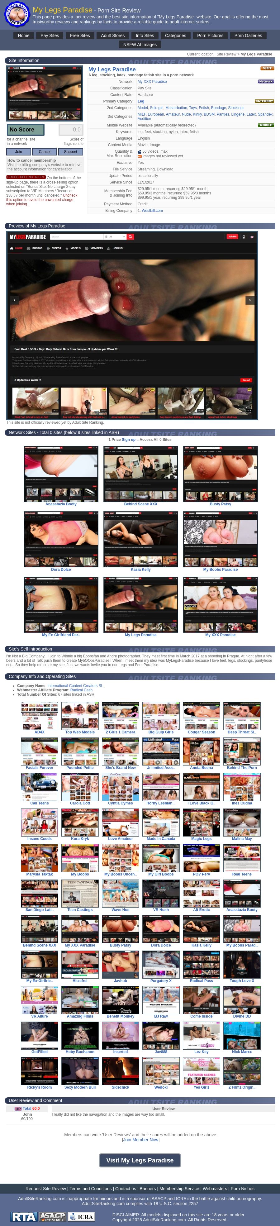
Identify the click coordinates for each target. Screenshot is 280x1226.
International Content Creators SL (75, 686)
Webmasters (215, 1188)
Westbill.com (152, 210)
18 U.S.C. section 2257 (175, 1203)
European (156, 114)
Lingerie (238, 114)
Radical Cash (81, 690)
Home (23, 35)
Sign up (128, 439)
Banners (148, 1188)
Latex (251, 114)
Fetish (204, 108)
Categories (175, 35)
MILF (142, 114)
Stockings (236, 108)
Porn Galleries (248, 35)
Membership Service (179, 1188)
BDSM (209, 114)
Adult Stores (113, 35)
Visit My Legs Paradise (139, 1160)
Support (70, 152)
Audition (144, 119)
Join (18, 152)
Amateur (173, 114)
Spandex (265, 114)
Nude (186, 114)
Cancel (44, 152)
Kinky (197, 114)
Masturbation (176, 108)
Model (143, 108)
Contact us (125, 1188)
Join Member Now (141, 1139)
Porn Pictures (210, 35)
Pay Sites (49, 35)
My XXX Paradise (152, 81)
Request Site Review (46, 1188)
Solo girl (156, 108)
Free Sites (80, 35)
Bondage (218, 108)
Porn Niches (242, 1188)
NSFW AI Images (140, 44)
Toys (193, 108)
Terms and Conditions (90, 1188)
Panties (223, 114)
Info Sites (145, 35)
